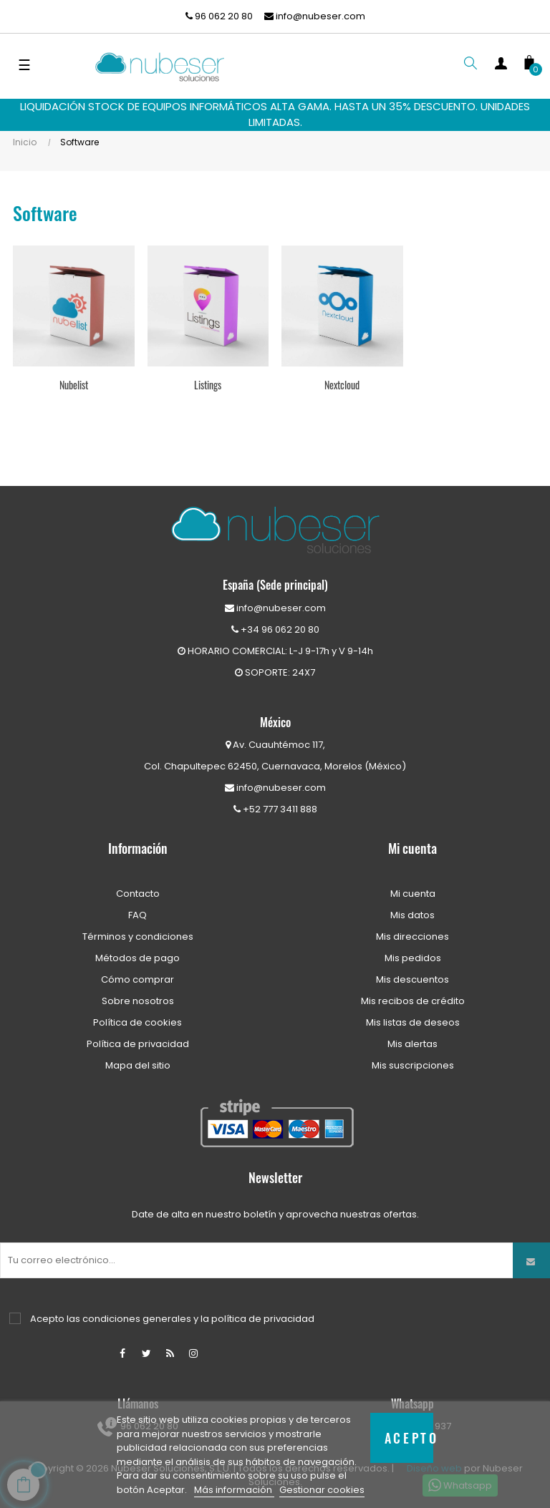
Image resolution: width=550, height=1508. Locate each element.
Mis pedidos (413, 958)
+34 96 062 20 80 (275, 629)
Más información (234, 1490)
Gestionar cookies (322, 1490)
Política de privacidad (138, 1044)
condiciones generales (136, 1318)
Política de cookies (137, 1022)
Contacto (138, 893)
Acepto (409, 1437)
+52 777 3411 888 (275, 809)
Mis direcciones (412, 936)
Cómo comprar (137, 979)
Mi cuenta (412, 893)
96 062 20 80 (219, 16)
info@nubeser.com (314, 16)
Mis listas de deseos (413, 1022)
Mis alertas (412, 1044)
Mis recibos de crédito (413, 1001)
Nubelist (73, 384)
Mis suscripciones (413, 1065)
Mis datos (412, 915)
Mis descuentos (412, 979)
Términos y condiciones (137, 936)
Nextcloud (342, 384)
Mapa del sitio (137, 1065)
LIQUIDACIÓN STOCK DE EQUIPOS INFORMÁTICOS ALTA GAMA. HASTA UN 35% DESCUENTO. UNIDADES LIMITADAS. (275, 114)
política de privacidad (262, 1318)
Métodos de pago (137, 958)
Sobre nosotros (138, 1001)
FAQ (137, 915)
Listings (207, 384)
